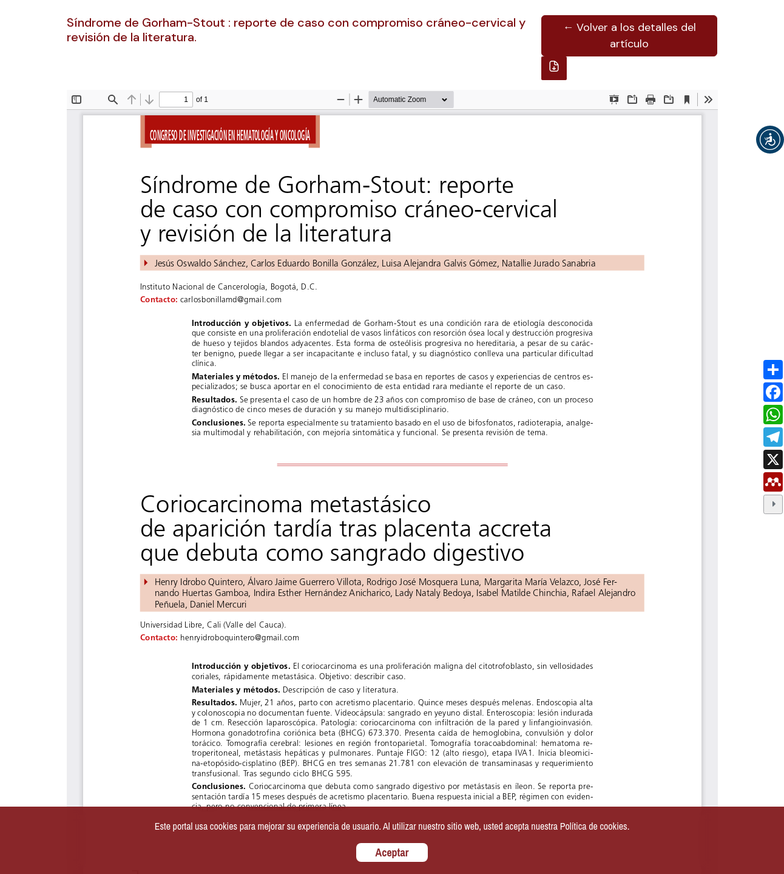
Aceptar (392, 852)
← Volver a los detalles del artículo (629, 35)
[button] (770, 140)
